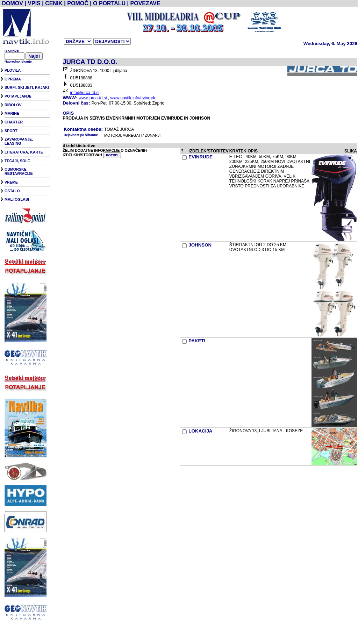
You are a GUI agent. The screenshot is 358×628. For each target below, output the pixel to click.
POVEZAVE (145, 3)
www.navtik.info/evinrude (133, 97)
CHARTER (14, 122)
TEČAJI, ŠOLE (17, 161)
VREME (11, 182)
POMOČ (77, 3)
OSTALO (12, 191)
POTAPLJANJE (18, 96)
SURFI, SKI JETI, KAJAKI (27, 87)
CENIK (54, 3)
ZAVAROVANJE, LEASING (19, 141)
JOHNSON (200, 245)
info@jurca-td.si (85, 92)
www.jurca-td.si (93, 97)
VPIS (34, 3)
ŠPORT (11, 131)
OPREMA (13, 79)
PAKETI (196, 340)
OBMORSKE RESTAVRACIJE (19, 171)
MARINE (12, 113)
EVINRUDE (200, 156)
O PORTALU (109, 3)
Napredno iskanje (18, 61)
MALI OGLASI (17, 199)
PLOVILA (13, 70)
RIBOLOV (13, 105)
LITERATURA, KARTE (24, 152)
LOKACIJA (200, 431)
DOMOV (12, 3)
